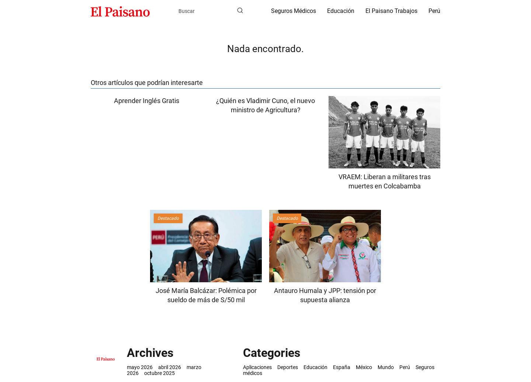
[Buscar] (240, 11)
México (364, 367)
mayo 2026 (140, 367)
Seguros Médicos (293, 10)
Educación (340, 10)
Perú (434, 10)
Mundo (386, 367)
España (341, 367)
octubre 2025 (159, 373)
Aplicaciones (257, 367)
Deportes (287, 367)
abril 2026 (169, 367)
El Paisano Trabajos (391, 10)
